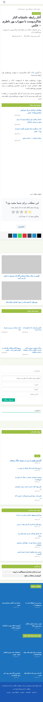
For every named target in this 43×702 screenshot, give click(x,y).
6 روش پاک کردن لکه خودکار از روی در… (29, 468)
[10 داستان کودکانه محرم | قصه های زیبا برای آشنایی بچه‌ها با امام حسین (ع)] (7, 536)
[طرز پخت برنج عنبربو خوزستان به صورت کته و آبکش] (7, 499)
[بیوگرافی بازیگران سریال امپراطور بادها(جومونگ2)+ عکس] (7, 113)
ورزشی (9, 692)
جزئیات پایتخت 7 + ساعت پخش (32, 138)
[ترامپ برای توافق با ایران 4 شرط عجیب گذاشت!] (7, 555)
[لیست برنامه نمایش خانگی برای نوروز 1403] (32, 616)
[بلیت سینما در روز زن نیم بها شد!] (11, 320)
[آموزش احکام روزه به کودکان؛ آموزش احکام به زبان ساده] (11, 617)
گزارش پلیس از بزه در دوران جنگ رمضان (25, 461)
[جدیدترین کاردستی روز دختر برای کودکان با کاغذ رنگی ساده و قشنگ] (11, 665)
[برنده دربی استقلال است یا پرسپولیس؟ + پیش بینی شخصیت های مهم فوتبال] (32, 595)
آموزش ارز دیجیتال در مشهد (32, 575)
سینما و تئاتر (21, 9)
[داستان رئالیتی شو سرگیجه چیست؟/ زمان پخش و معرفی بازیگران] (7, 122)
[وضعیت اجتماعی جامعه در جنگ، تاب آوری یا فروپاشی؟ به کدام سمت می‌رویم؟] (7, 480)
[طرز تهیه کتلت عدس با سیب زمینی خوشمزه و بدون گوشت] (7, 489)
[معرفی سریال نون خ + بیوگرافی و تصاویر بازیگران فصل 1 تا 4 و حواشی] (7, 546)
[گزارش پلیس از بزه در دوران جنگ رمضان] (21, 447)
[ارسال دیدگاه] (8, 400)
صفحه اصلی (37, 9)
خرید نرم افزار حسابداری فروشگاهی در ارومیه (27, 572)
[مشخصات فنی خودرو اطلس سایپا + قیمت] (11, 645)
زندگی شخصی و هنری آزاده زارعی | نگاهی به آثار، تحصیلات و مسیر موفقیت (32, 350)
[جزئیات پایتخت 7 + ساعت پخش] (7, 141)
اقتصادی (28, 692)
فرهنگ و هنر (29, 9)
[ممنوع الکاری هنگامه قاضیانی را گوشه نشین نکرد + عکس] (11, 340)
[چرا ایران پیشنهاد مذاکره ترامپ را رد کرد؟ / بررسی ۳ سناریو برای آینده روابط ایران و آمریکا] (7, 518)
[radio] (30, 212)
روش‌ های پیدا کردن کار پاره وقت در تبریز (29, 524)
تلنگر (32, 72)
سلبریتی (21, 227)
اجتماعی (34, 692)
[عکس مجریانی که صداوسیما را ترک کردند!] (31, 320)
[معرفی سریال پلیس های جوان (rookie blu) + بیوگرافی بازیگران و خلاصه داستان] (32, 645)
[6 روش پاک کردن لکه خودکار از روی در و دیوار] (7, 471)
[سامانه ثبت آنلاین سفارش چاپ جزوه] (11, 595)
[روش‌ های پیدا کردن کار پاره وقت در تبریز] (7, 527)
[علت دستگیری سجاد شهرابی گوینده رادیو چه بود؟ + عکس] (7, 131)
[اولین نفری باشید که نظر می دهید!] (21, 378)
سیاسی (22, 692)
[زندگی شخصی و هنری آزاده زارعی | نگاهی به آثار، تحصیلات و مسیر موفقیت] (31, 340)
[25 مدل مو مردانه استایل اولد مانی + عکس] (32, 665)
